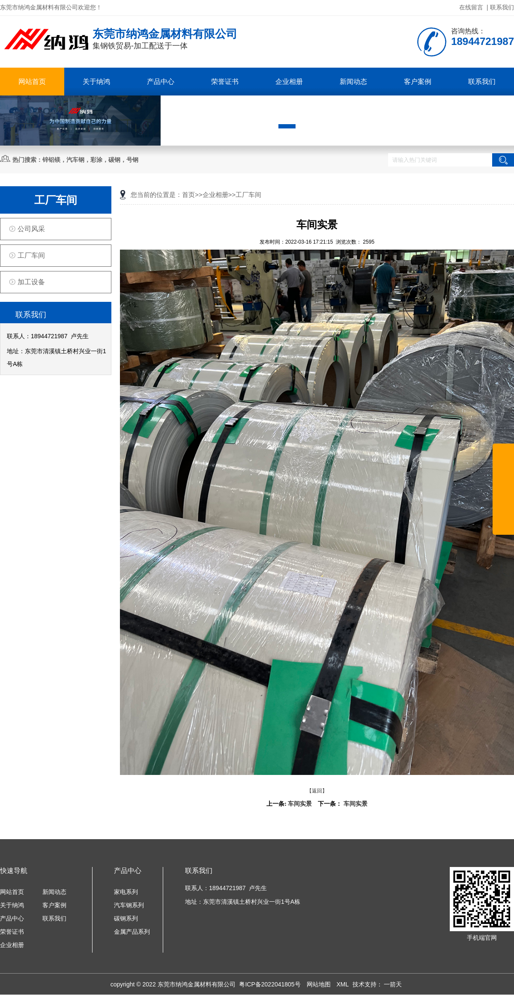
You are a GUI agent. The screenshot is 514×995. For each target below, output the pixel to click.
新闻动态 (353, 81)
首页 (188, 194)
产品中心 (160, 81)
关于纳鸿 (96, 81)
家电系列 (126, 891)
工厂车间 (31, 255)
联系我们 (502, 7)
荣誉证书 (225, 81)
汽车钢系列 (129, 905)
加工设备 (31, 282)
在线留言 (471, 7)
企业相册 (289, 81)
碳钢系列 (126, 918)
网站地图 (319, 984)
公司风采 (31, 228)
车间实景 (300, 804)
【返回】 (317, 791)
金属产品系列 (132, 931)
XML (343, 984)
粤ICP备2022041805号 (270, 984)
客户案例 (417, 81)
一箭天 (393, 984)
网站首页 (32, 81)
